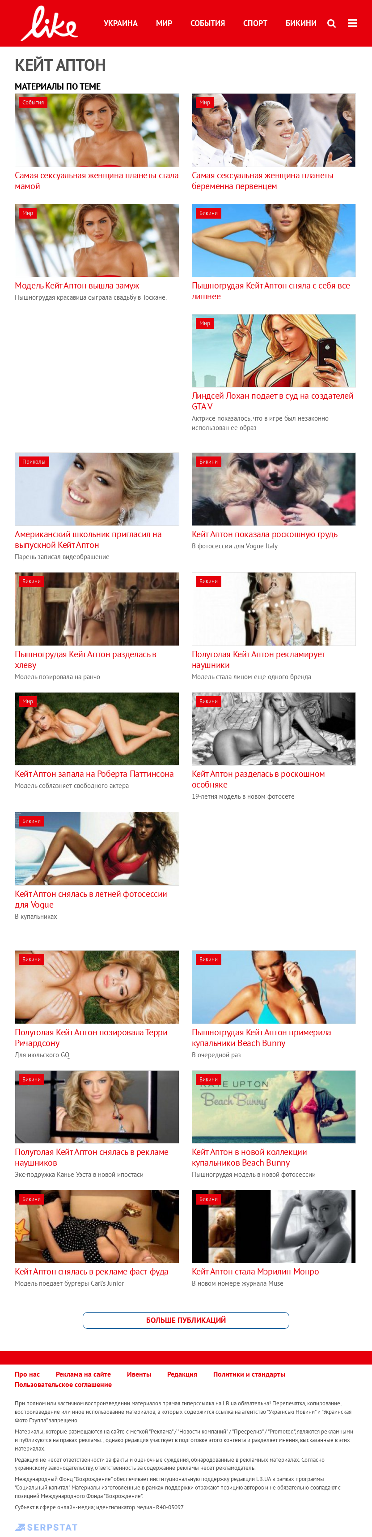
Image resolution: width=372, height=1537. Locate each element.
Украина (121, 23)
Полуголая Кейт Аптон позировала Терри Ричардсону (91, 1037)
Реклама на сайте (83, 1373)
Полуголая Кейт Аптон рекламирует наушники (258, 659)
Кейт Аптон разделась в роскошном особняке (258, 779)
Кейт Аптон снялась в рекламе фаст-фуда (92, 1271)
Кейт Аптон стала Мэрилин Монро (255, 1271)
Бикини (301, 23)
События (207, 23)
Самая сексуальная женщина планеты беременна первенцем (263, 180)
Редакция (182, 1373)
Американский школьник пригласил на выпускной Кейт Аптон (88, 539)
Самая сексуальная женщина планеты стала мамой (96, 180)
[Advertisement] (90, 376)
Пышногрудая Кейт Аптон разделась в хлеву (85, 659)
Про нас (27, 1373)
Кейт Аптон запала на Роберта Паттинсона (94, 773)
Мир (164, 23)
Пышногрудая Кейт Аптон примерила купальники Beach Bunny (261, 1037)
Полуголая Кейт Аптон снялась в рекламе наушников (92, 1157)
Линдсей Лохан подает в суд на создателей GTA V (273, 401)
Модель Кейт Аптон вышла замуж (77, 285)
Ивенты (139, 1373)
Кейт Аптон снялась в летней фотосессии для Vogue (91, 899)
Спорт (255, 23)
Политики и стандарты (249, 1373)
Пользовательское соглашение (63, 1384)
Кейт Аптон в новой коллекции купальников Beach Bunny (249, 1157)
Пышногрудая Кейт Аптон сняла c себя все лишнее (271, 291)
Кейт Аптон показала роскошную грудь (265, 534)
